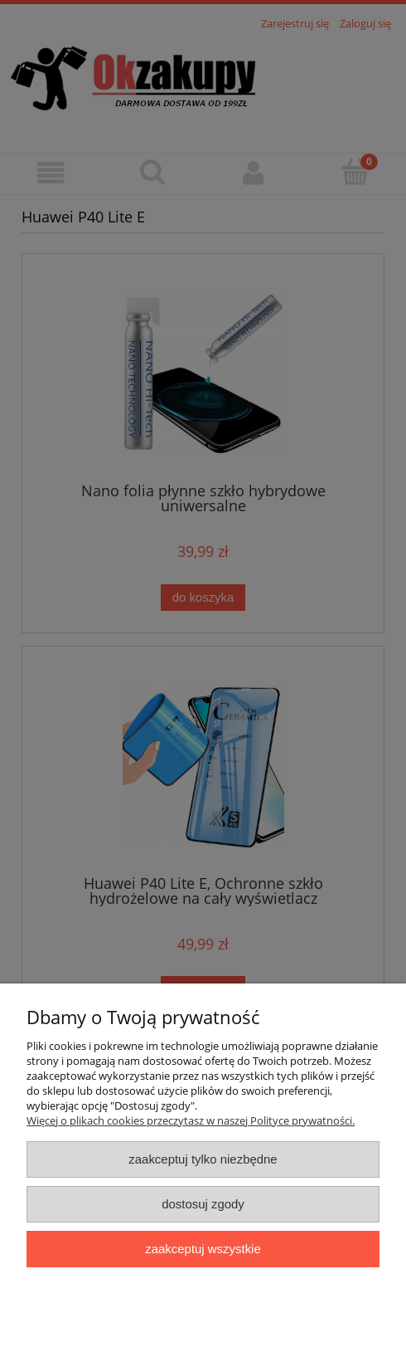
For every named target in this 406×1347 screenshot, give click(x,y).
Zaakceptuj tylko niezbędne (202, 1159)
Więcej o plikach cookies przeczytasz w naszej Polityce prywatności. (191, 1120)
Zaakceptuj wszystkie (202, 1249)
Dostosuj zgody (203, 1204)
